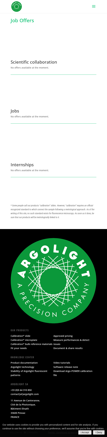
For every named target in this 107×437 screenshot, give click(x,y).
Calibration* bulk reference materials (31, 344)
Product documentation (24, 362)
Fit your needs (19, 348)
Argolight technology (22, 366)
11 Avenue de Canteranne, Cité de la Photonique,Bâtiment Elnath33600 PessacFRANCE (25, 409)
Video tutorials (61, 362)
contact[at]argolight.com (25, 394)
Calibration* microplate (24, 340)
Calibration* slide (20, 335)
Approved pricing (63, 335)
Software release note (65, 366)
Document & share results (68, 348)
